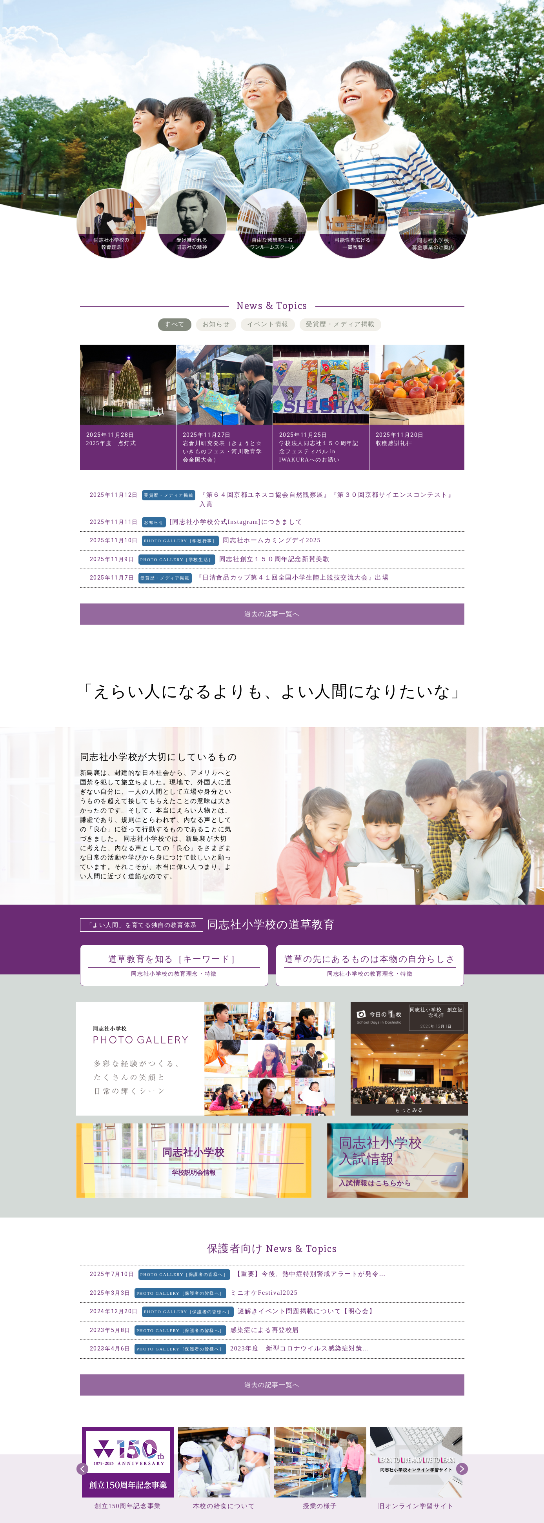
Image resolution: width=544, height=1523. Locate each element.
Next (462, 1469)
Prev (82, 1469)
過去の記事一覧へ (272, 614)
